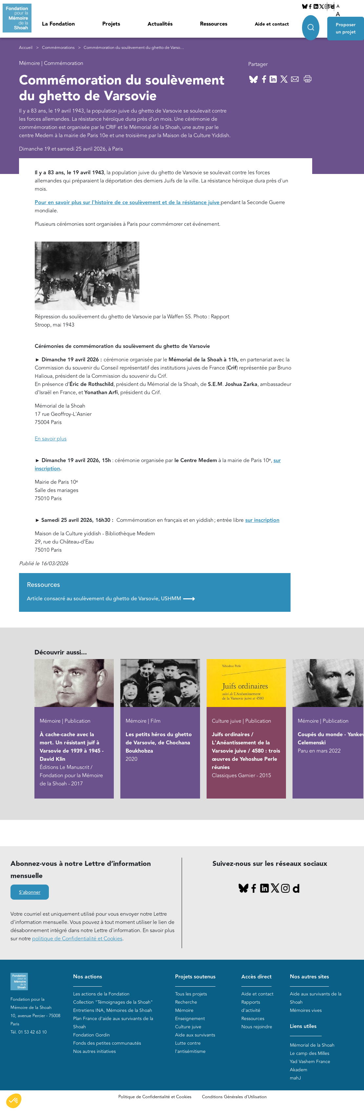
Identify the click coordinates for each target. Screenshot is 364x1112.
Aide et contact (272, 24)
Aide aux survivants (195, 1035)
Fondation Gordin (91, 1035)
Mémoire (184, 1010)
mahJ (295, 1078)
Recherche (186, 1002)
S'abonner (29, 892)
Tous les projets (191, 994)
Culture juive (188, 1026)
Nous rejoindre (256, 1026)
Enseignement (190, 1018)
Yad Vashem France (310, 1061)
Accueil (25, 48)
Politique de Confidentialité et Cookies (155, 1097)
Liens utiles (303, 1026)
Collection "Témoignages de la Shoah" (113, 1002)
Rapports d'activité (250, 1006)
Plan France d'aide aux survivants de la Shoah (113, 1022)
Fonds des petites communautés (107, 1043)
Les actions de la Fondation (101, 994)
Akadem (298, 1069)
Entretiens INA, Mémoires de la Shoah (112, 1010)
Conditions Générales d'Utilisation (234, 1097)
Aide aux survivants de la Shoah (315, 998)
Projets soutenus (195, 977)
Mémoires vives (306, 1010)
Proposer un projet (345, 27)
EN (331, 6)
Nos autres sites (309, 977)
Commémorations (58, 48)
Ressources (213, 24)
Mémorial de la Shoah (312, 1045)
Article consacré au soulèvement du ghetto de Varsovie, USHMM (111, 599)
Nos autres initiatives (94, 1051)
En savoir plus (51, 439)
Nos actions (87, 977)
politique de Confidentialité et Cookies (77, 939)
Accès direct (256, 977)
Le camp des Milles (309, 1053)
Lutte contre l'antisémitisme (190, 1047)
